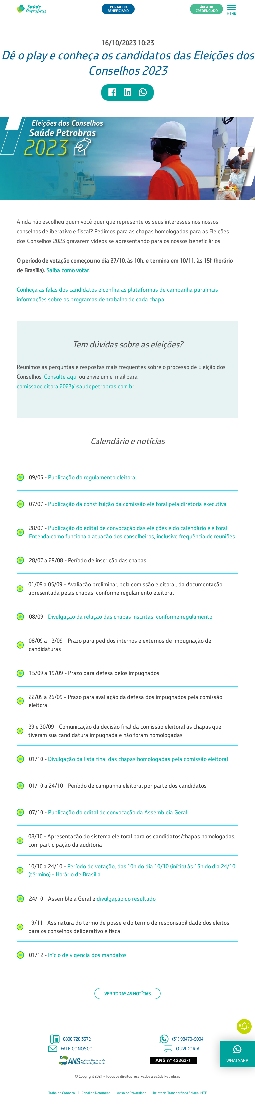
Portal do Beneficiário (118, 9)
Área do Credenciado (207, 9)
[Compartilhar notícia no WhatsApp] (143, 95)
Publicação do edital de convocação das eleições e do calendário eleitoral (137, 528)
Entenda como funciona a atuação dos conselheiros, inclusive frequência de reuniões (132, 536)
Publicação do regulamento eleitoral (92, 477)
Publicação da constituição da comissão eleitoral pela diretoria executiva (137, 504)
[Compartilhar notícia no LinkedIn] (128, 95)
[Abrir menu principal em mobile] (231, 9)
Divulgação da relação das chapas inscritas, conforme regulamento (130, 616)
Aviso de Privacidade (131, 1093)
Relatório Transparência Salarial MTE (180, 1093)
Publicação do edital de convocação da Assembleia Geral (117, 812)
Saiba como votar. (68, 270)
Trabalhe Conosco (61, 1093)
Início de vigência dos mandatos (87, 955)
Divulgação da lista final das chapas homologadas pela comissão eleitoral (138, 759)
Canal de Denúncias (96, 1093)
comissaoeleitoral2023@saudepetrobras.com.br (75, 386)
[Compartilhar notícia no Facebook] (112, 95)
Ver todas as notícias (127, 993)
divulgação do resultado (126, 898)
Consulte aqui (61, 376)
